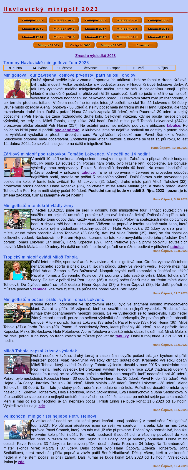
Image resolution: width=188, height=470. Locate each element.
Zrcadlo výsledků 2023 (95, 56)
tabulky (122, 336)
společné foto (67, 130)
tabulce (173, 125)
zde (41, 406)
